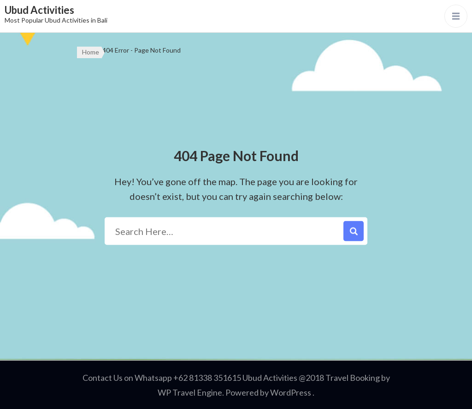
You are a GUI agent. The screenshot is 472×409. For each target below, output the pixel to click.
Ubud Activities (39, 10)
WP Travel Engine (190, 392)
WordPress (290, 392)
